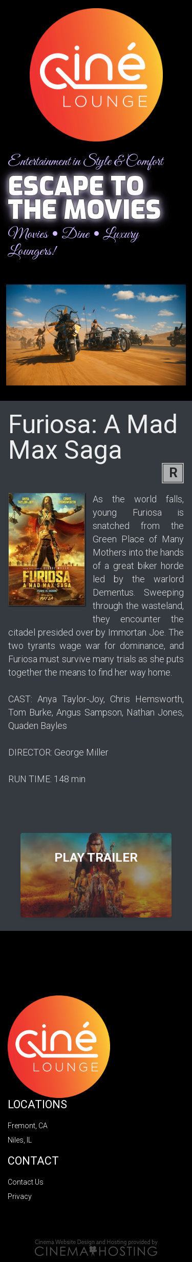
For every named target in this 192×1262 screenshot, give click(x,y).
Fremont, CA (28, 1126)
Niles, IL (20, 1140)
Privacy (20, 1196)
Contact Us (26, 1182)
